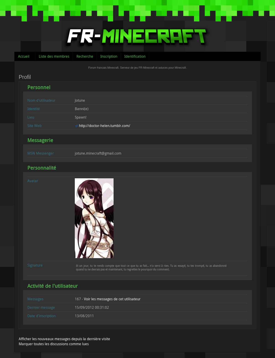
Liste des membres (54, 56)
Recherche (84, 56)
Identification (134, 56)
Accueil (23, 56)
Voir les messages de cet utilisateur (112, 298)
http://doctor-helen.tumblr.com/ (104, 125)
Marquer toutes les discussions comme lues (54, 343)
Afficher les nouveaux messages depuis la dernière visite (64, 338)
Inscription (108, 56)
